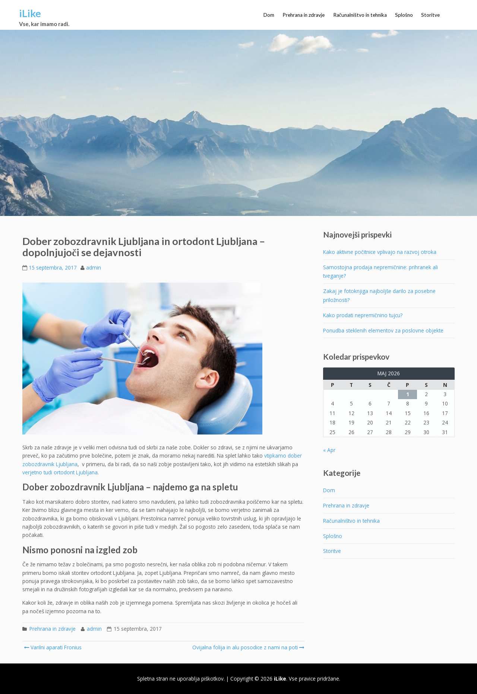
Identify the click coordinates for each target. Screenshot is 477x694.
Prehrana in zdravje (303, 15)
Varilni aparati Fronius (53, 647)
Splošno (404, 15)
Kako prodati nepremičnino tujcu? (362, 315)
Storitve (430, 15)
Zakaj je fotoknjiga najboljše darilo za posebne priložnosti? (379, 295)
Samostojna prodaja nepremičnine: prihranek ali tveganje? (380, 272)
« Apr (329, 449)
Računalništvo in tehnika (360, 15)
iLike (30, 13)
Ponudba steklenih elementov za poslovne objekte (383, 330)
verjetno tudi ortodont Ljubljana (60, 472)
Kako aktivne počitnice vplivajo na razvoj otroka (379, 251)
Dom (268, 15)
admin (93, 267)
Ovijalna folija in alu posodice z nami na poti (247, 647)
